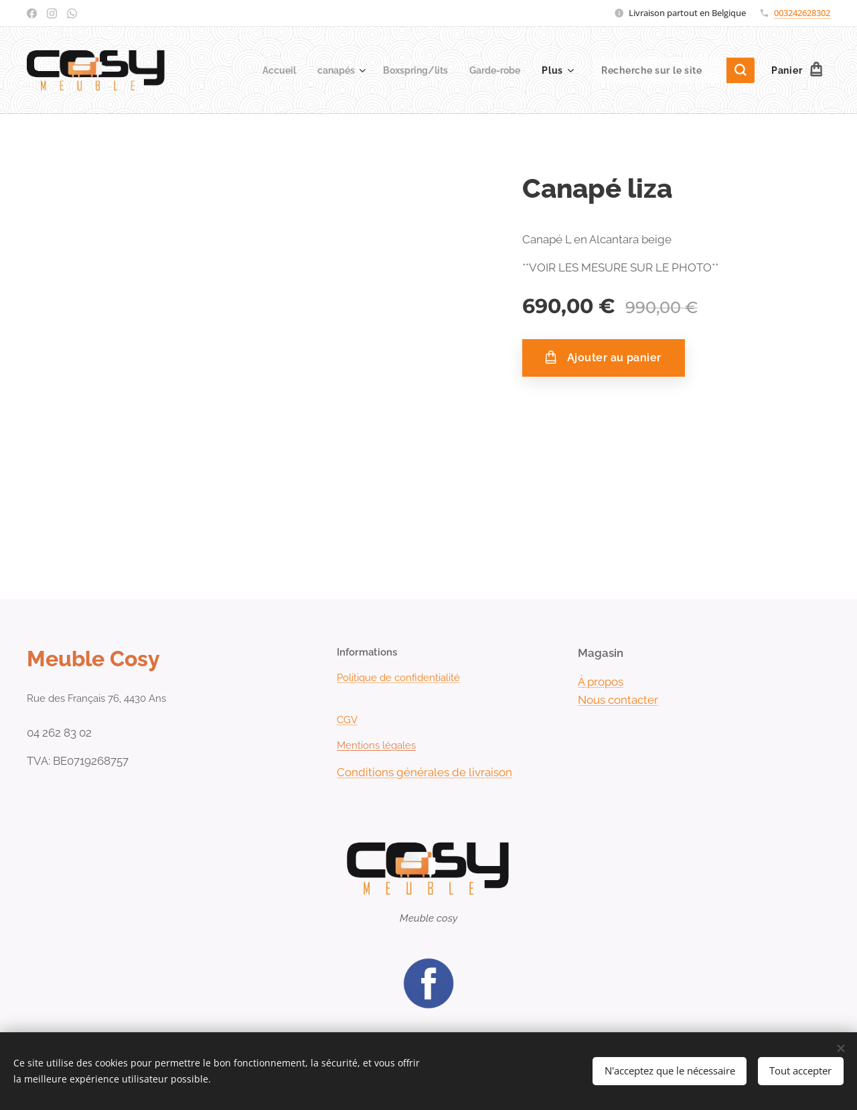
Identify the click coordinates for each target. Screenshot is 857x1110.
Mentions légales (376, 745)
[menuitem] (267, 70)
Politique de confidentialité (398, 678)
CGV (347, 720)
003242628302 (802, 13)
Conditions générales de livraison (424, 772)
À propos (600, 681)
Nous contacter (618, 699)
